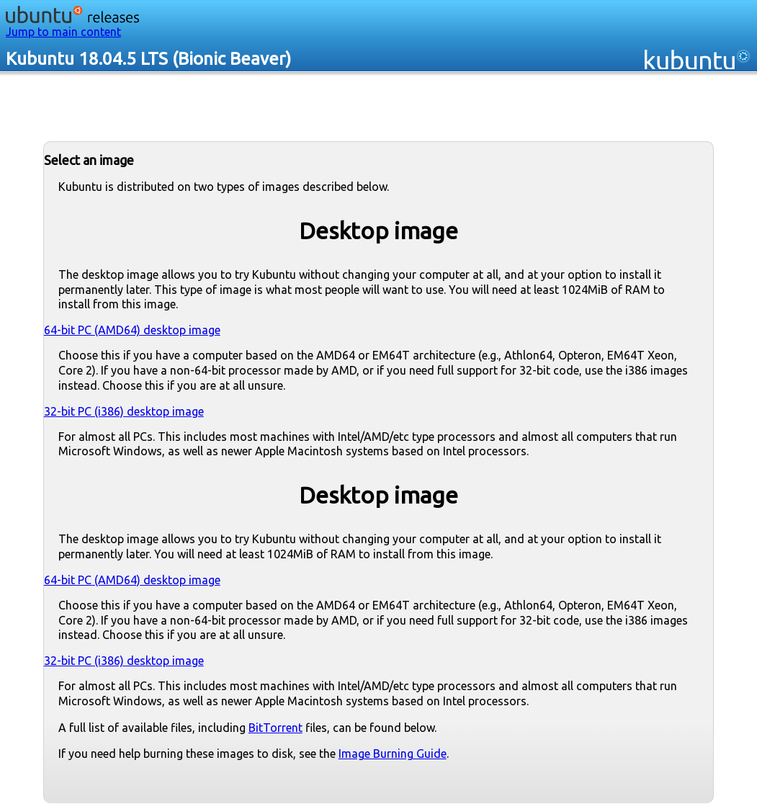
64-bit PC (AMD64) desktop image (132, 329)
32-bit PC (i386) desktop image (124, 411)
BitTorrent (275, 727)
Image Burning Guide (393, 753)
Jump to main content (63, 31)
